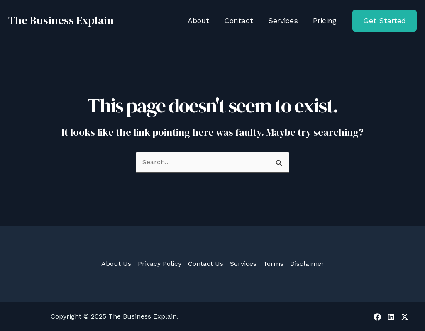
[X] (404, 317)
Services (243, 264)
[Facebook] (377, 317)
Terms (273, 264)
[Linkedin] (391, 317)
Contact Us (205, 264)
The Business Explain (61, 20)
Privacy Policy (159, 264)
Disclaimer (307, 264)
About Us (116, 264)
